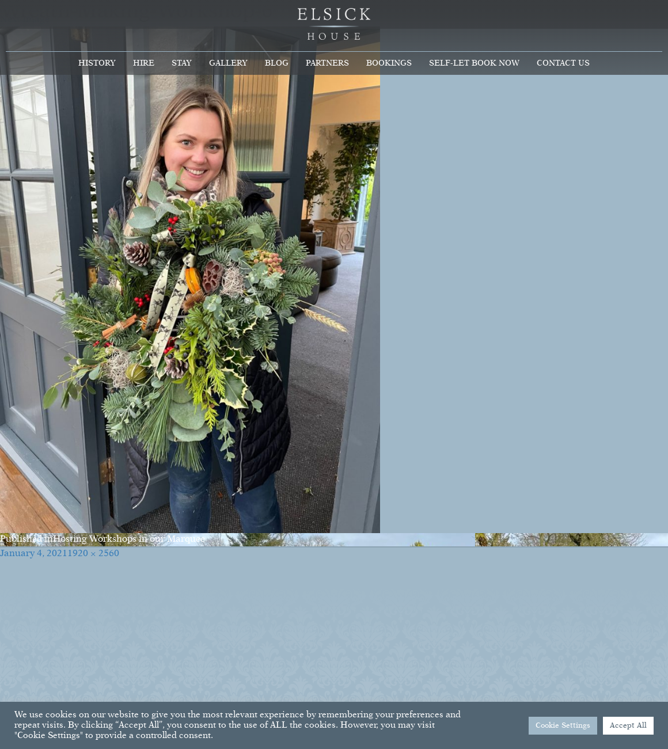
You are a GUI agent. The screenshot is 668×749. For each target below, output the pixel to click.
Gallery (228, 63)
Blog (277, 63)
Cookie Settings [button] (563, 725)
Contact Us (563, 63)
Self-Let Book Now (474, 63)
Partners (327, 63)
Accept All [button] (628, 725)
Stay (182, 63)
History (97, 63)
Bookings (389, 63)
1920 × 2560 (93, 553)
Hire (143, 63)
